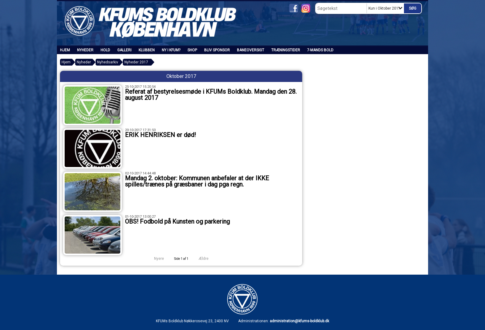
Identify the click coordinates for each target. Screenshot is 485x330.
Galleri (124, 50)
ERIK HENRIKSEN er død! (160, 135)
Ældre (208, 258)
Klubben (147, 50)
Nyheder (85, 50)
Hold (105, 50)
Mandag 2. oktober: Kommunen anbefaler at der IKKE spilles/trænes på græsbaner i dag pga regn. (197, 181)
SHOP (192, 50)
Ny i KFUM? (171, 50)
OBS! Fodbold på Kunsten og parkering (177, 221)
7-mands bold (320, 50)
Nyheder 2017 (136, 62)
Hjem (65, 50)
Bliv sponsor (217, 50)
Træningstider (285, 50)
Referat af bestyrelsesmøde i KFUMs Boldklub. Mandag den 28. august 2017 (211, 94)
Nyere (155, 258)
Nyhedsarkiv (107, 62)
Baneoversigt (250, 50)
